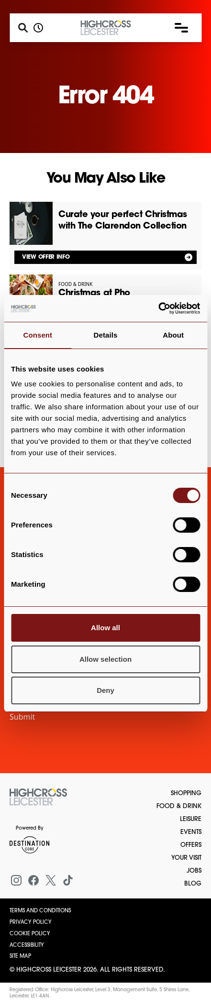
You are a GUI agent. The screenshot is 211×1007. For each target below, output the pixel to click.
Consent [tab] (37, 335)
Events (190, 832)
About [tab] (173, 335)
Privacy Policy (31, 922)
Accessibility (27, 945)
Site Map (20, 956)
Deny (105, 690)
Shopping (186, 793)
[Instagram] (16, 880)
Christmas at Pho (94, 293)
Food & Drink (178, 806)
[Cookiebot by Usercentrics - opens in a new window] (158, 308)
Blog (192, 884)
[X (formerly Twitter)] (50, 880)
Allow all (105, 628)
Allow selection (105, 659)
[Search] (23, 28)
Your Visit (186, 858)
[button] (181, 28)
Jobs (194, 871)
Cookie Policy (30, 934)
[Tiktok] (68, 880)
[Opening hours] (38, 28)
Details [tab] (106, 335)
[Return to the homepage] (38, 797)
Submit (22, 716)
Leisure (190, 819)
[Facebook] (33, 880)
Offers (190, 845)
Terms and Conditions (40, 911)
